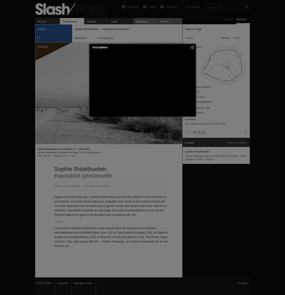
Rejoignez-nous (83, 283)
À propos (62, 283)
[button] (192, 47)
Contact (242, 283)
